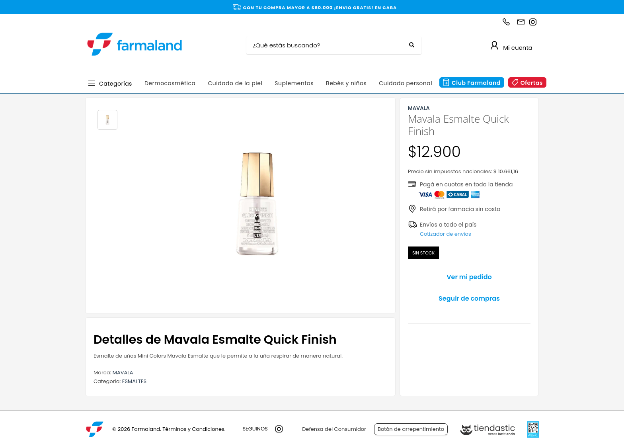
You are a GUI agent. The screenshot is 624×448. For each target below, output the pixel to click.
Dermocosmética (170, 83)
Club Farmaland (476, 83)
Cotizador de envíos (445, 234)
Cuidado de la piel (235, 83)
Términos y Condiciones (193, 429)
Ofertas (532, 83)
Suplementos (294, 83)
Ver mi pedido (469, 277)
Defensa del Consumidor (334, 429)
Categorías (115, 83)
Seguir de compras (469, 298)
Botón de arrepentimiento (411, 429)
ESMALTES (134, 381)
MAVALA (123, 372)
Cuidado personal (405, 83)
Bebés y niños (346, 83)
